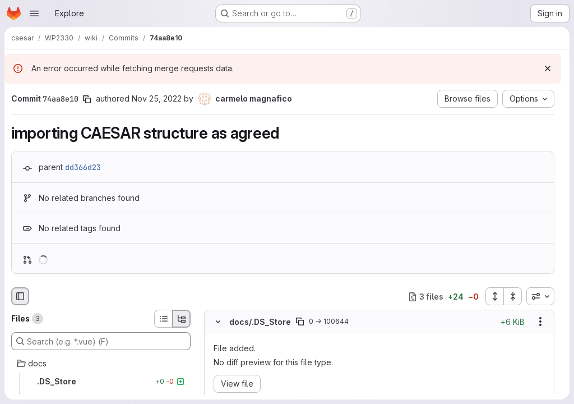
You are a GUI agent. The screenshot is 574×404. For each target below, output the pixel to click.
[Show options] (540, 322)
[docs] (100, 364)
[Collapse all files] (513, 296)
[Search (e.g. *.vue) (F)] (101, 341)
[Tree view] (182, 319)
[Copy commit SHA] (87, 99)
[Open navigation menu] (34, 13)
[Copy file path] (300, 322)
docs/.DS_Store (260, 322)
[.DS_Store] (100, 382)
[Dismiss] (547, 68)
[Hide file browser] (20, 296)
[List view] (163, 319)
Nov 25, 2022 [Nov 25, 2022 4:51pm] (157, 98)
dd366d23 (83, 167)
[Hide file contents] (218, 322)
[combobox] (540, 296)
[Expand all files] (494, 296)
